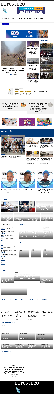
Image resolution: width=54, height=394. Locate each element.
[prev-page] (1, 266)
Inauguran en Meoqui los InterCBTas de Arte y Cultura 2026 (47, 313)
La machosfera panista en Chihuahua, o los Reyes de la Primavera (45, 191)
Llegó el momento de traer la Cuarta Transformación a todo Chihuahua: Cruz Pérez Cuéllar (6, 314)
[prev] (49, 24)
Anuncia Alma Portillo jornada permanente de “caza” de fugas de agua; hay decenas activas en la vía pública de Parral (33, 315)
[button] (51, 16)
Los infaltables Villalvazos (27, 189)
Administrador (3, 159)
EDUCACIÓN (32, 78)
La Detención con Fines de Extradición (9, 190)
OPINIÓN (9, 187)
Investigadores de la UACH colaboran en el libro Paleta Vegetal (46, 146)
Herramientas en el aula (6, 333)
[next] (51, 24)
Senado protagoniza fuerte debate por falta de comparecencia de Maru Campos (10, 106)
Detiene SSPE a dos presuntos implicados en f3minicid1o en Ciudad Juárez (33, 67)
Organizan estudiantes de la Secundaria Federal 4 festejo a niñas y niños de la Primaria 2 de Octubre (32, 160)
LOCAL (11, 74)
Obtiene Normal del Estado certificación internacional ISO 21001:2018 (22, 24)
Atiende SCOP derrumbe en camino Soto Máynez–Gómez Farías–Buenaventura (13, 70)
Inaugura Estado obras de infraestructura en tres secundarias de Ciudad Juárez (46, 160)
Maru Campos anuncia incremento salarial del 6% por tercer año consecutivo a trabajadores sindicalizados (32, 52)
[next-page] (3, 266)
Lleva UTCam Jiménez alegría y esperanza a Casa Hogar (32, 146)
